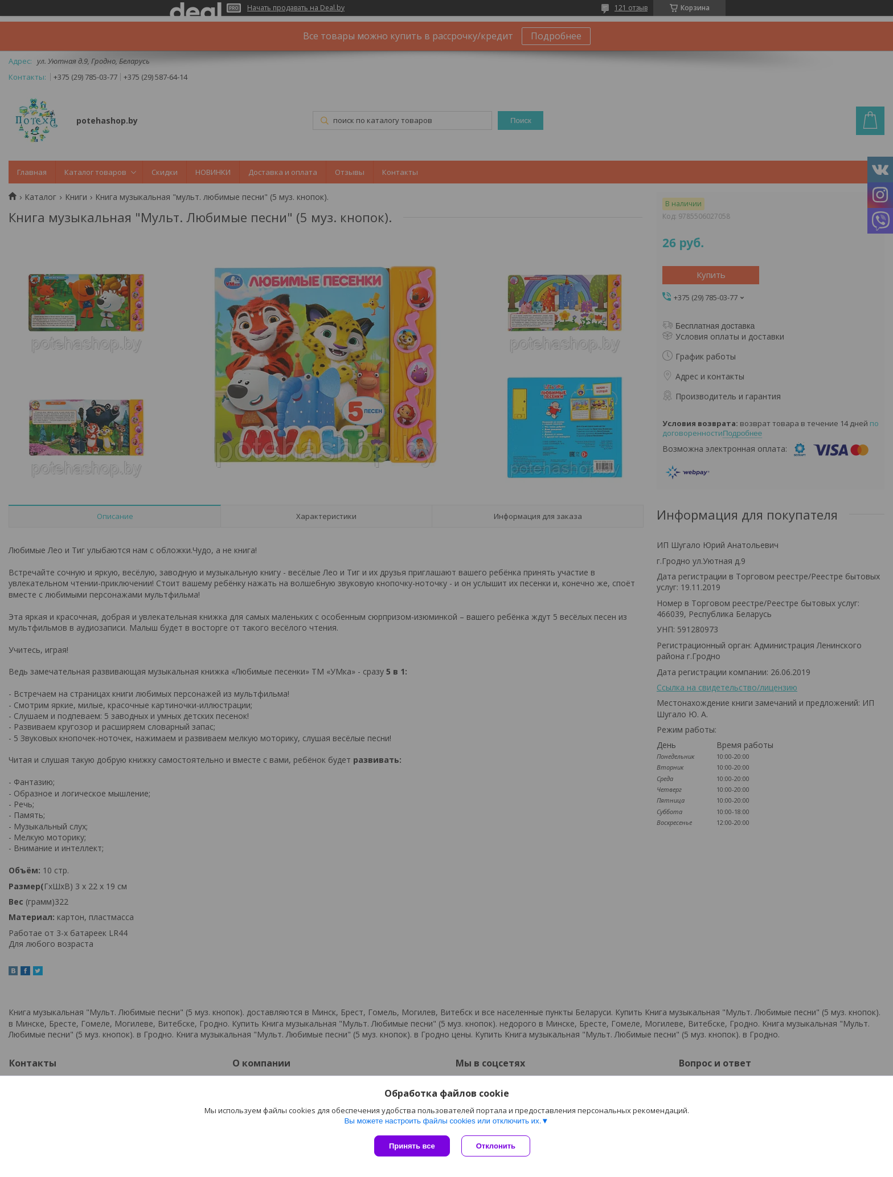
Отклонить (495, 1146)
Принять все (412, 1146)
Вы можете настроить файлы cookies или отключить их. (442, 1121)
